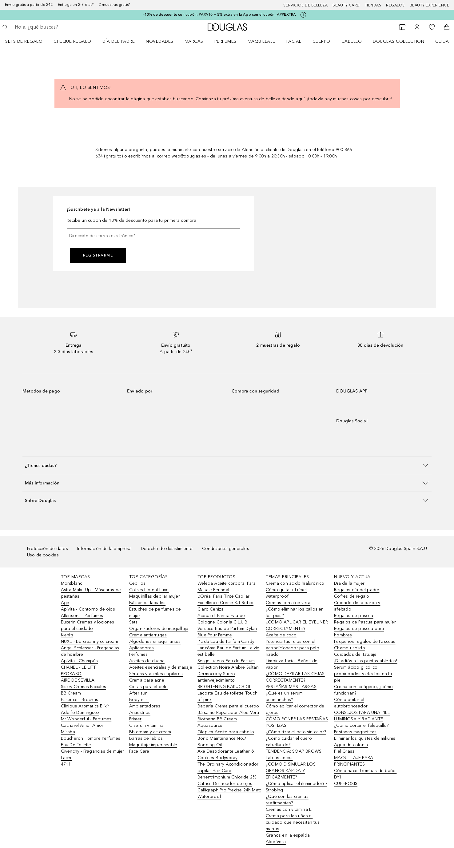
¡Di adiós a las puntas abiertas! (365, 660)
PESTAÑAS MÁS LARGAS (291, 686)
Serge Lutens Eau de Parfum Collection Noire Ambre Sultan (228, 664)
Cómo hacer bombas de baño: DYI (365, 774)
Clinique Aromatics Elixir (85, 706)
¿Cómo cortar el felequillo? (361, 725)
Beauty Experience (429, 5)
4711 (66, 764)
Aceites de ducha (147, 660)
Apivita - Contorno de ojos (88, 609)
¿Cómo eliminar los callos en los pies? (295, 612)
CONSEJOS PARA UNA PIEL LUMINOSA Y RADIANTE (362, 716)
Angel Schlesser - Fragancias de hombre (90, 651)
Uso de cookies (43, 555)
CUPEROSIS (345, 783)
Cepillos (137, 583)
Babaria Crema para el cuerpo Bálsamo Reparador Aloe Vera (228, 709)
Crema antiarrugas (148, 635)
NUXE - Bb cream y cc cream (89, 641)
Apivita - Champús (79, 660)
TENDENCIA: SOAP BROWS (293, 751)
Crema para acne (146, 680)
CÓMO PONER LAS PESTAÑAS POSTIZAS (297, 722)
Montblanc (71, 583)
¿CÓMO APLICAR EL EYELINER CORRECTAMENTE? (297, 625)
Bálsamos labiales (147, 602)
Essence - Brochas (79, 699)
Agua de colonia (351, 744)
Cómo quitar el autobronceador (351, 703)
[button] (227, 465)
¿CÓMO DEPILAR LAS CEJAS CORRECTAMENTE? (295, 677)
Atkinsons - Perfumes (82, 615)
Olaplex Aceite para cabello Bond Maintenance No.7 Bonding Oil (225, 738)
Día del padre (118, 41)
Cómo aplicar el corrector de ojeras (295, 709)
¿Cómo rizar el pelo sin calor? (296, 732)
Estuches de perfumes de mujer (155, 612)
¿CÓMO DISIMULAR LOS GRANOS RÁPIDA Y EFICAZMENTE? (291, 771)
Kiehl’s (67, 635)
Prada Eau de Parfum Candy (225, 641)
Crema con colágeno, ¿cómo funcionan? (363, 690)
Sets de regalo (23, 41)
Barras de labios (146, 738)
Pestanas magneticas (355, 732)
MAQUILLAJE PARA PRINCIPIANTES (353, 761)
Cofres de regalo (351, 596)
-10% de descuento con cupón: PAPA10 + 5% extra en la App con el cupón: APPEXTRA (219, 14)
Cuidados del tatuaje (355, 654)
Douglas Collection (398, 41)
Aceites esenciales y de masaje (160, 667)
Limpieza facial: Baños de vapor (291, 664)
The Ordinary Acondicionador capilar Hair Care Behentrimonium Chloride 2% (227, 771)
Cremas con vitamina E (289, 809)
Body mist (139, 699)
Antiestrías (139, 712)
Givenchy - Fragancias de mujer (92, 751)
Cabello (351, 41)
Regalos (395, 5)
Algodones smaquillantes (155, 641)
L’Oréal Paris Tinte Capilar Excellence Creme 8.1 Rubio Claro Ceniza (225, 603)
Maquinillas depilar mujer (154, 596)
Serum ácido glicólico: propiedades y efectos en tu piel (363, 674)
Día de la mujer (349, 583)
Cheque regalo (72, 41)
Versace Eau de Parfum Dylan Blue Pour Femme (227, 632)
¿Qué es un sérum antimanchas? (284, 696)
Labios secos (279, 757)
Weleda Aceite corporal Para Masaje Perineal (226, 586)
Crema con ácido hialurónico (295, 583)
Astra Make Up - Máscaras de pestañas (91, 593)
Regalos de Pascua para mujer (365, 622)
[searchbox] (60, 27)
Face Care (139, 751)
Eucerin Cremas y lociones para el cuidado (87, 625)
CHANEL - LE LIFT (78, 667)
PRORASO (71, 673)
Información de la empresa (104, 548)
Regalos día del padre (356, 589)
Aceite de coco (281, 635)
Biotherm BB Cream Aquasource (217, 722)
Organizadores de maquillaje (158, 628)
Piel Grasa (344, 751)
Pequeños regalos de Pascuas (364, 641)
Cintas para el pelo (148, 686)
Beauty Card (346, 5)
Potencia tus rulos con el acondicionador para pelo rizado (292, 648)
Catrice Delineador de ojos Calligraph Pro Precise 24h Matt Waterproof (229, 790)
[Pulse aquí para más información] (303, 14)
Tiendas (373, 5)
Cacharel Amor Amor (82, 725)
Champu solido (349, 648)
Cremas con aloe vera (288, 602)
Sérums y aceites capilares (156, 673)
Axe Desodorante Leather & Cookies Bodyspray (225, 754)
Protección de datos (47, 548)
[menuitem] (27, 41)
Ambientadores (145, 706)
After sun (138, 693)
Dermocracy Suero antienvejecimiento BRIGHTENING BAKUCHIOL (224, 680)
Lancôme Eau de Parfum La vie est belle (228, 651)
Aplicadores (141, 648)
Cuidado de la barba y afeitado (357, 606)
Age (65, 602)
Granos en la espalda (288, 835)
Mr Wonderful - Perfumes (86, 719)
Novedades (159, 41)
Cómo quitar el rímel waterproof (286, 593)
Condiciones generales (225, 548)
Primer (135, 719)
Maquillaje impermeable (153, 744)
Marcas (194, 41)
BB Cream (71, 693)
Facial (293, 41)
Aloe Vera (276, 841)
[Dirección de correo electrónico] (153, 235)
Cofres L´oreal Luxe (149, 589)
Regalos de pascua (353, 615)
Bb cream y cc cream (150, 732)
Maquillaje (261, 41)
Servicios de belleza (305, 5)
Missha (68, 732)
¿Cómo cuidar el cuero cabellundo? (289, 741)
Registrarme (98, 255)
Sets (133, 622)
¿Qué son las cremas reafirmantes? (287, 800)
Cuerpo (321, 41)
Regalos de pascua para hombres (359, 632)
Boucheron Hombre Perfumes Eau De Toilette (91, 741)
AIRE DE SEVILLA (78, 680)
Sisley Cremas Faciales (83, 686)
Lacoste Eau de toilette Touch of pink (227, 696)
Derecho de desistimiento (167, 548)
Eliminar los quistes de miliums (364, 738)
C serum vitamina (146, 725)
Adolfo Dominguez (80, 712)
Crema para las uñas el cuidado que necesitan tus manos (293, 822)
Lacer (66, 757)
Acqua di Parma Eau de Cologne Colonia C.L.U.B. (223, 619)
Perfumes (225, 41)
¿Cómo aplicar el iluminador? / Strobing (296, 787)
